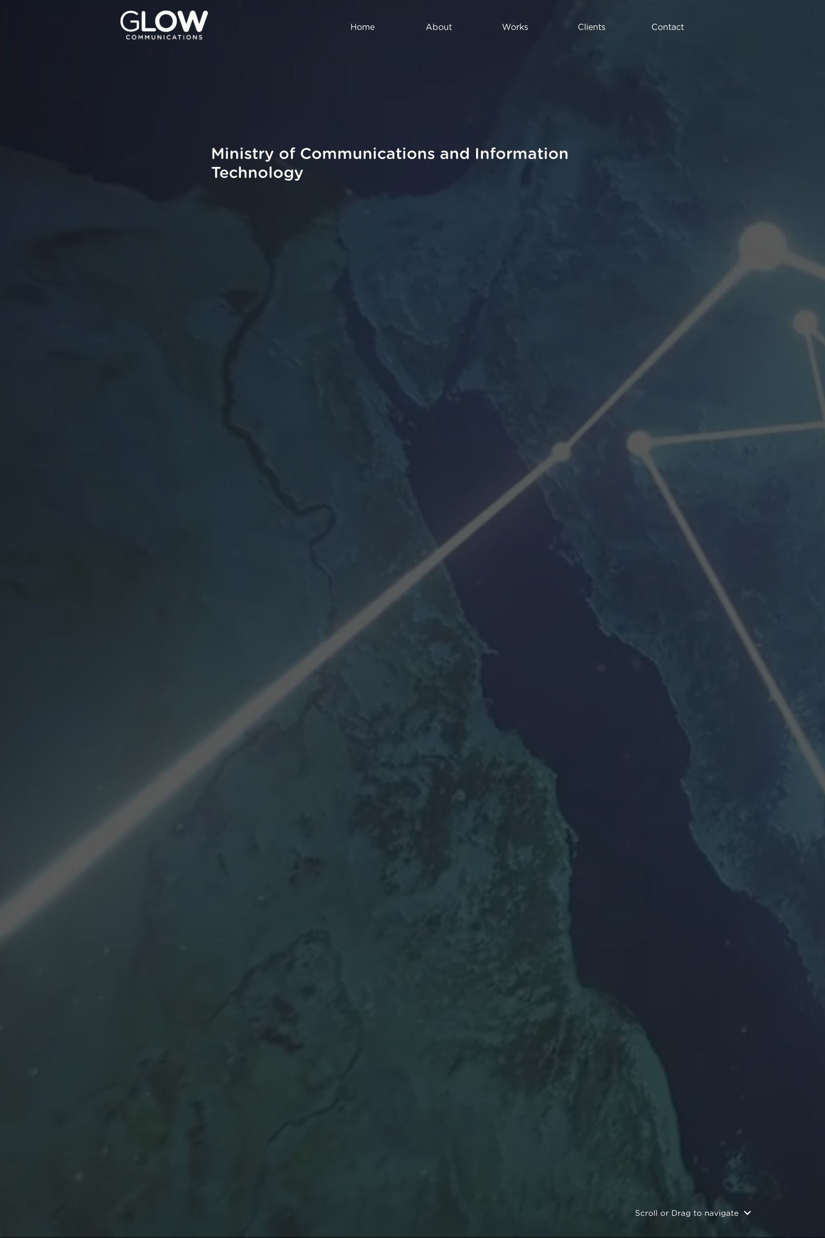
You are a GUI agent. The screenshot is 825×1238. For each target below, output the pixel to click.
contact (667, 27)
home (362, 27)
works (515, 27)
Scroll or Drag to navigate (693, 1213)
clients (592, 27)
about (439, 27)
